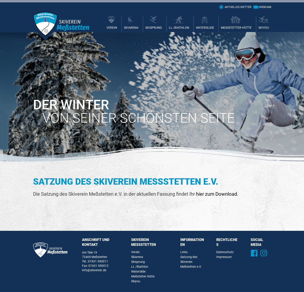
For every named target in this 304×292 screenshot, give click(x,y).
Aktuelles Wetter (238, 7)
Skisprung (153, 27)
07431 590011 (98, 261)
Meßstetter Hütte (236, 27)
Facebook (254, 253)
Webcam (265, 7)
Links (184, 252)
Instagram (263, 253)
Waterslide (205, 27)
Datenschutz (225, 252)
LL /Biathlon (179, 27)
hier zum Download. (217, 194)
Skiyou (263, 27)
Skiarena (131, 27)
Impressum (224, 257)
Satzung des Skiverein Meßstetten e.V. (190, 261)
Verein (111, 27)
